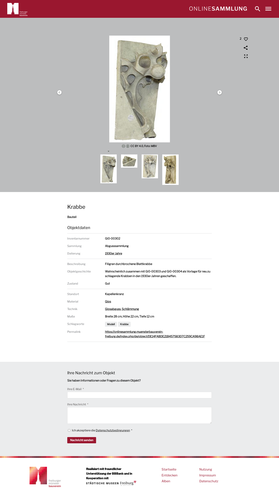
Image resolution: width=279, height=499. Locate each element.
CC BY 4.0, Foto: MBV (139, 146)
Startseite (169, 469)
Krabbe (124, 324)
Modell (111, 324)
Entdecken (170, 475)
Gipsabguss (113, 309)
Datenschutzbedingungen (113, 430)
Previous (59, 92)
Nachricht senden (81, 440)
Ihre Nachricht (76, 404)
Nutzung (205, 469)
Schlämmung (130, 309)
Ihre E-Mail (74, 389)
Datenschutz (208, 481)
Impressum (207, 475)
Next (219, 92)
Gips (108, 301)
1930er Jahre (113, 253)
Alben (166, 481)
